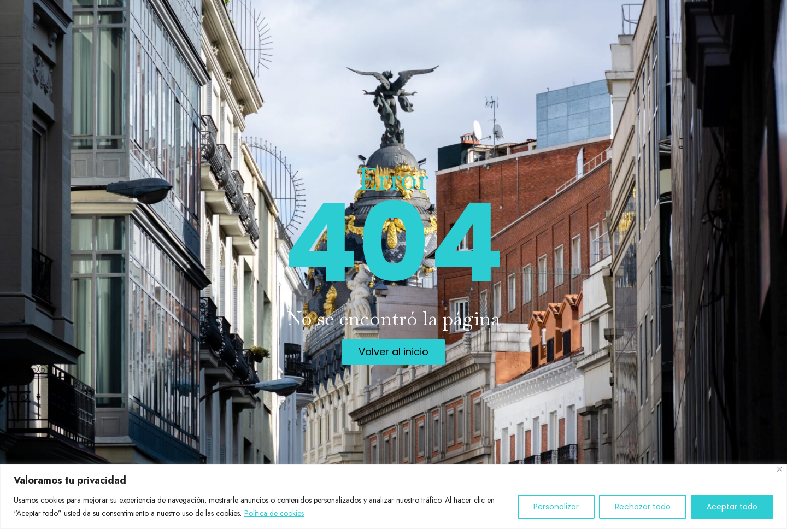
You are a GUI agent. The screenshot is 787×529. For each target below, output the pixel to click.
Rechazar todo (643, 506)
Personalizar (556, 506)
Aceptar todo (732, 506)
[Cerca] (779, 469)
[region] (393, 496)
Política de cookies (274, 513)
